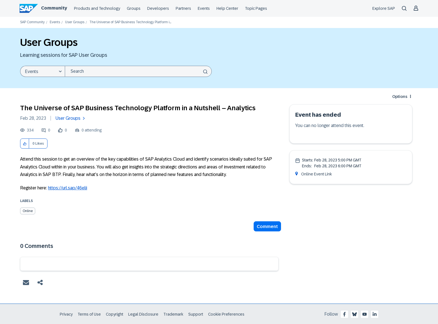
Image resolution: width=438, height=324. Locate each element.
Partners (183, 8)
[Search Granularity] (42, 71)
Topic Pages (256, 8)
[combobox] (138, 71)
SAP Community (32, 22)
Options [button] (399, 96)
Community (54, 8)
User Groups (74, 22)
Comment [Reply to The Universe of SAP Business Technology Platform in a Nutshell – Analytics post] (267, 226)
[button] (24, 144)
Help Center (227, 8)
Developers (158, 8)
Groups (134, 8)
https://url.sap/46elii (67, 188)
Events (204, 8)
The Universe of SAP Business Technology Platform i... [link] (130, 22)
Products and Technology (97, 8)
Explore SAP (383, 8)
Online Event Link (316, 174)
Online (28, 211)
